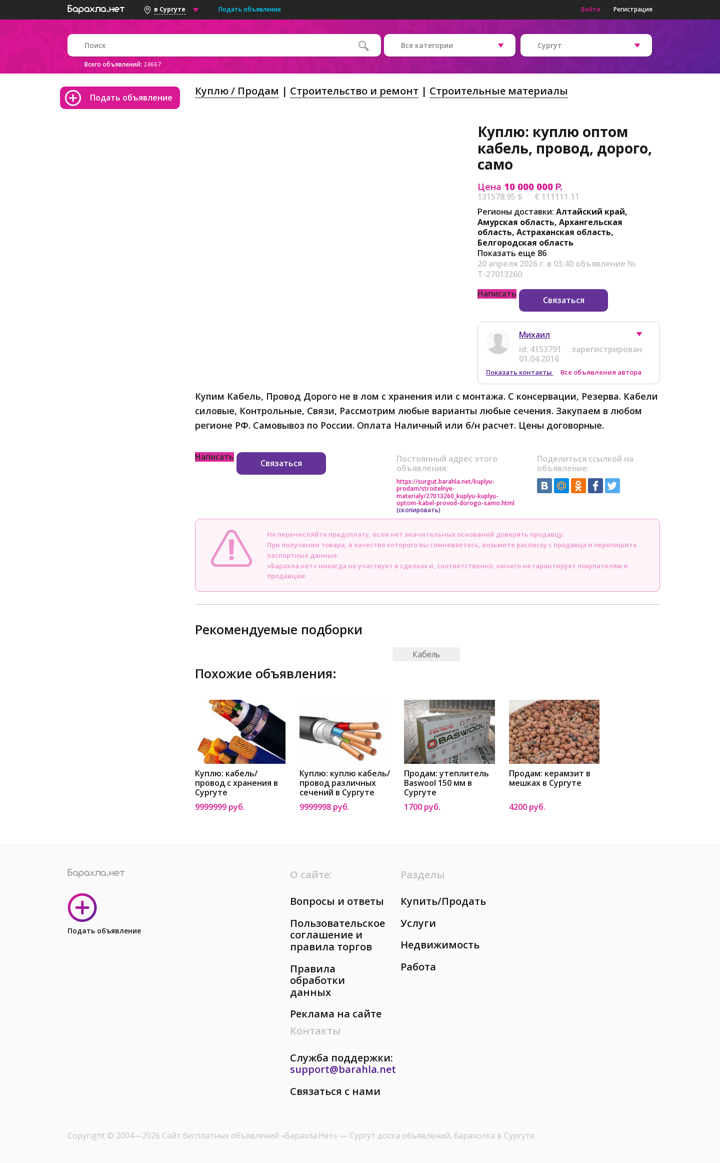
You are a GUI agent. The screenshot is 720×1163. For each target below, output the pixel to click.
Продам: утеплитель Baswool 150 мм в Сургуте (446, 783)
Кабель (426, 654)
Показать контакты (520, 372)
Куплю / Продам (237, 91)
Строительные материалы (499, 91)
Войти (590, 9)
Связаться (563, 300)
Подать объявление (249, 9)
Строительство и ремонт (354, 91)
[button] (644, 337)
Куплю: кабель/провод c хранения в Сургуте (236, 783)
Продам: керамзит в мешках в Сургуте (549, 778)
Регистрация (633, 9)
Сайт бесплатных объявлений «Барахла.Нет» (251, 1135)
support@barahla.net (343, 1069)
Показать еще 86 (512, 253)
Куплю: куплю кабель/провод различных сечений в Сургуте (345, 783)
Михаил (534, 334)
